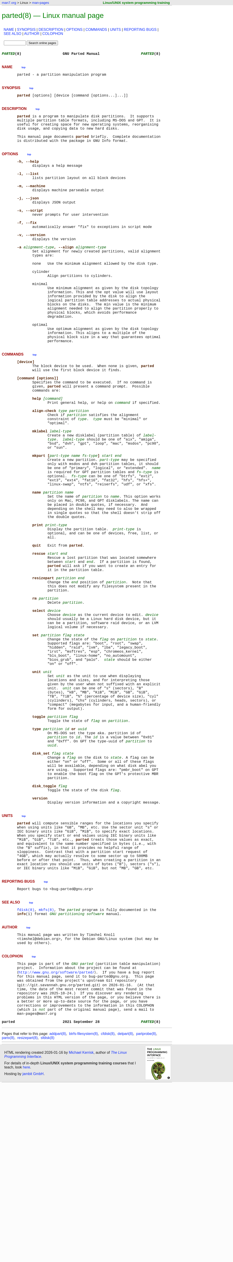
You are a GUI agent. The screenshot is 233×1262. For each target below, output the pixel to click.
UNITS (115, 29)
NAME (9, 29)
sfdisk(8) (47, 1215)
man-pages (40, 3)
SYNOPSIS (26, 29)
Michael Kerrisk (81, 1230)
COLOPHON (52, 34)
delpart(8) (125, 1211)
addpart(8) (57, 1211)
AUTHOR (31, 34)
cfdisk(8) (108, 1211)
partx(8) (8, 1215)
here (26, 1245)
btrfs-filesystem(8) (83, 1211)
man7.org (9, 3)
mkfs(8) (46, 1070)
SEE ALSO (12, 34)
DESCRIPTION (50, 29)
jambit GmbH (32, 1251)
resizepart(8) (27, 1215)
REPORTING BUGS (140, 29)
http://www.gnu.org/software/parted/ (57, 1139)
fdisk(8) (25, 1070)
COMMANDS (96, 29)
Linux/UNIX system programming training (136, 3)
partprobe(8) (146, 1211)
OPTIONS (74, 29)
